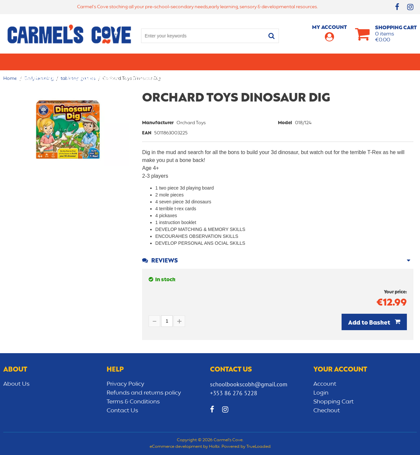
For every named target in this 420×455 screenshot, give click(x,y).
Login (320, 393)
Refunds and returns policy (144, 393)
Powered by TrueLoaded (246, 447)
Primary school (38, 62)
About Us (16, 384)
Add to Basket (369, 323)
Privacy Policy (125, 384)
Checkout (326, 410)
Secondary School (93, 62)
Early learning (280, 62)
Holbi (214, 447)
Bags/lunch (236, 62)
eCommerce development (176, 447)
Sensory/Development (337, 62)
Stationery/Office (150, 62)
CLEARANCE (389, 62)
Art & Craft (198, 62)
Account (324, 384)
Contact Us (122, 410)
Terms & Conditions (133, 401)
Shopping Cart (333, 401)
